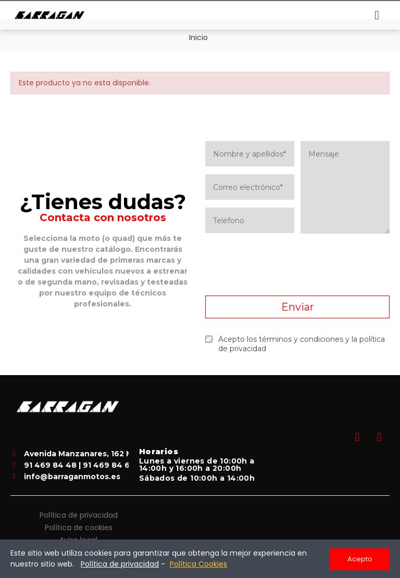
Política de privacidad (79, 514)
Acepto (359, 559)
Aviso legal (78, 539)
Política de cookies (79, 526)
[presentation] (297, 265)
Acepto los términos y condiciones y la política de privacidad (295, 344)
